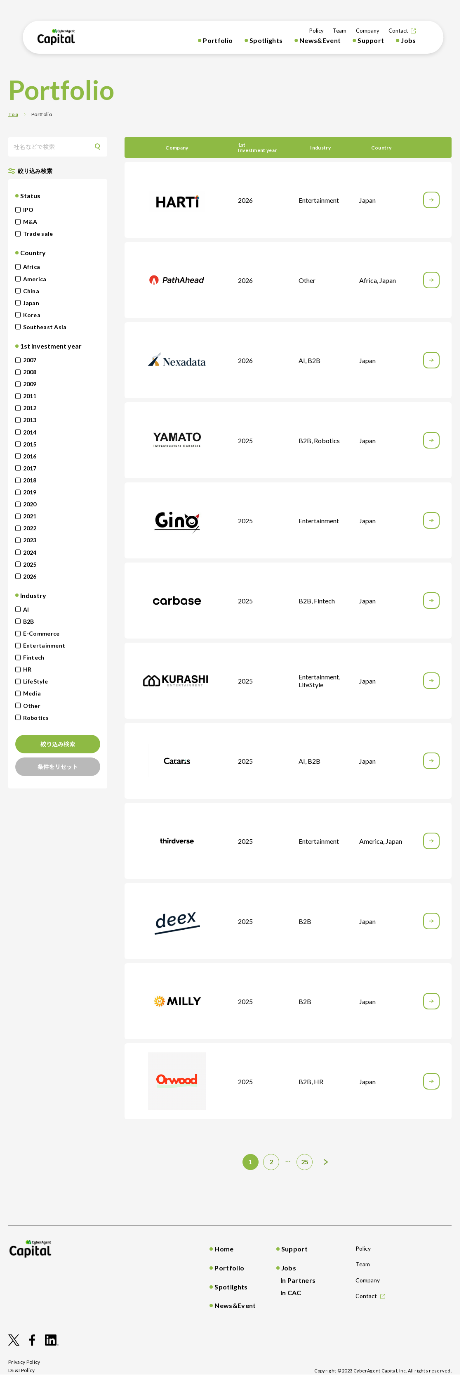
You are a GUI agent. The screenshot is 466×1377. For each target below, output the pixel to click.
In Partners (298, 1280)
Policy (316, 30)
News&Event (320, 40)
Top (13, 114)
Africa (27, 266)
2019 (26, 492)
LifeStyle (31, 681)
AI (22, 609)
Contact (398, 30)
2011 (26, 395)
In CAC (290, 1292)
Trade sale (34, 233)
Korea (27, 314)
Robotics (32, 717)
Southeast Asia (41, 326)
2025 (26, 564)
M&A (26, 221)
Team (339, 30)
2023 (26, 540)
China (27, 290)
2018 (26, 480)
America (31, 279)
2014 (26, 432)
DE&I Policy (21, 1370)
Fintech (30, 657)
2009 (26, 383)
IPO (24, 209)
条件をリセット (58, 766)
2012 (26, 407)
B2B (24, 621)
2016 (26, 456)
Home (223, 1249)
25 (305, 1162)
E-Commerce (37, 633)
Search (100, 147)
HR (23, 669)
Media (28, 693)
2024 (26, 552)
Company (367, 30)
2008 (26, 371)
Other (27, 705)
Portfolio (218, 40)
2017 (26, 468)
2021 (26, 516)
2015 (26, 444)
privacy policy (24, 1362)
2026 (26, 576)
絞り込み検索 (57, 744)
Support (371, 40)
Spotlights (265, 40)
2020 (26, 504)
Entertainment (40, 645)
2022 (26, 528)
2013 (26, 419)
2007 (26, 359)
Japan (27, 302)
